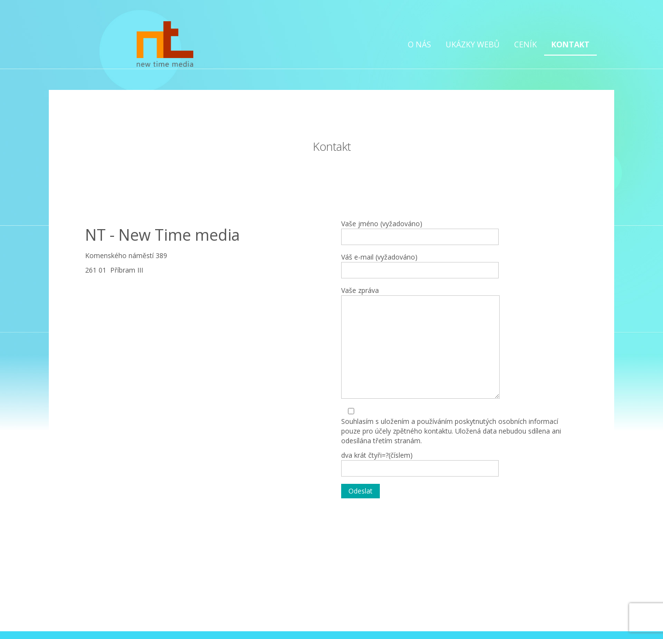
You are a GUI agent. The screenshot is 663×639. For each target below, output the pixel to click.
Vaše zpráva (420, 342)
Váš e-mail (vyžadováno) (420, 265)
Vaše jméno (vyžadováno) (420, 232)
